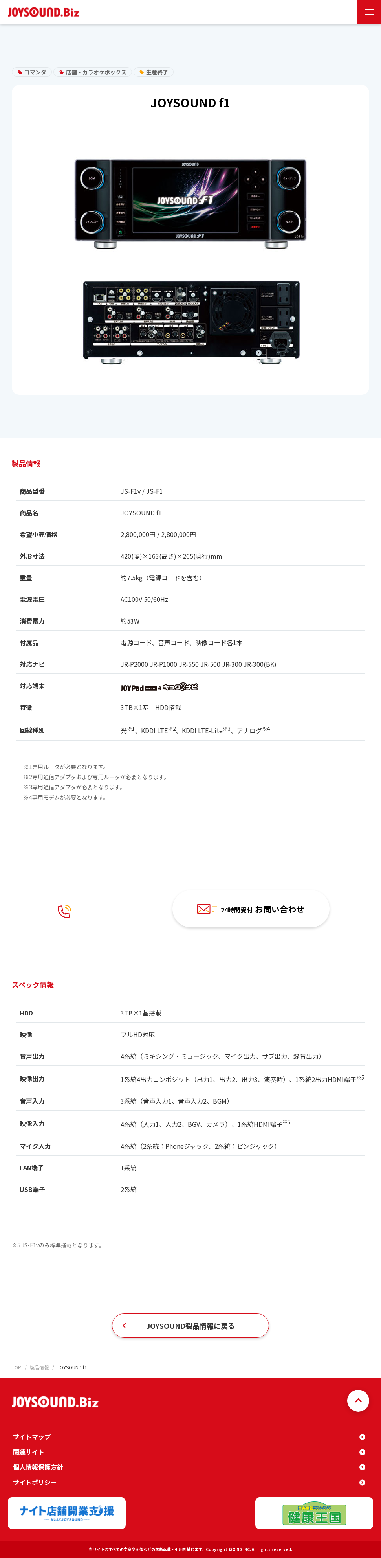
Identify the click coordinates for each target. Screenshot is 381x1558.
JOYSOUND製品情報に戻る (190, 1326)
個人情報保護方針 (38, 1467)
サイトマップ (32, 1436)
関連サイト (28, 1452)
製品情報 (39, 1367)
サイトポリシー (35, 1482)
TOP (16, 1367)
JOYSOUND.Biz (45, 12)
